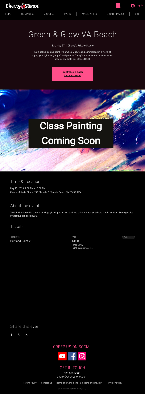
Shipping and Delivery (91, 383)
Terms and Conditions (67, 383)
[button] (118, 5)
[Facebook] (72, 356)
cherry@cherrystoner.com (72, 376)
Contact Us (46, 383)
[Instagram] (82, 356)
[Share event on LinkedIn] (26, 334)
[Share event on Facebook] (11, 334)
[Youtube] (62, 356)
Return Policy (29, 383)
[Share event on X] (18, 334)
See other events (72, 75)
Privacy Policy (115, 383)
